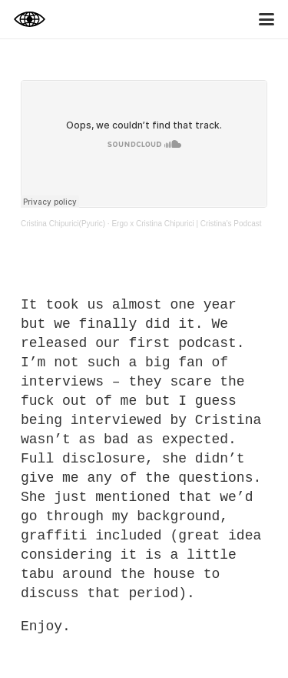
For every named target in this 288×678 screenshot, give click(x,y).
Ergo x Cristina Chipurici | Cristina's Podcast (186, 223)
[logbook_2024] (29, 19)
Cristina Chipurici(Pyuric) (63, 223)
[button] (267, 19)
